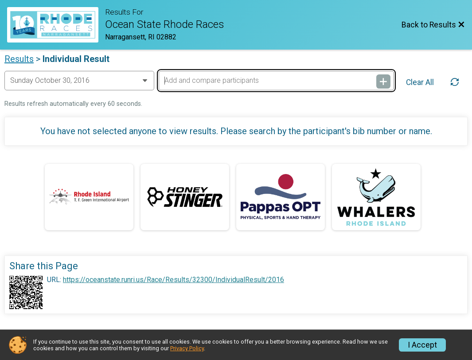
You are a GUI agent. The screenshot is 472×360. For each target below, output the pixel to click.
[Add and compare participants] (276, 80)
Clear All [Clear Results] (420, 82)
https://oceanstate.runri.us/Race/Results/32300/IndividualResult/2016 (173, 280)
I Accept (422, 345)
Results (19, 59)
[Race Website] (56, 25)
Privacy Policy (187, 348)
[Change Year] (79, 80)
